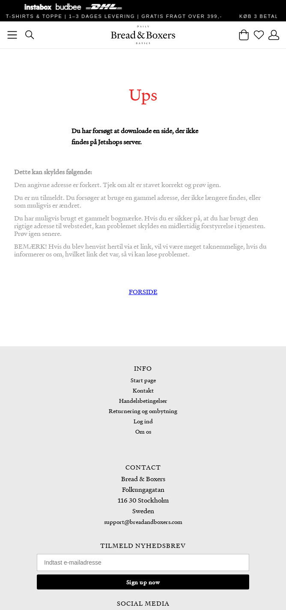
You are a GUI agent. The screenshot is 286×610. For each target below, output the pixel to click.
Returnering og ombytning (143, 411)
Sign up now (143, 582)
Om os (143, 431)
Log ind (143, 421)
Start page (143, 380)
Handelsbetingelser (143, 400)
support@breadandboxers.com (143, 522)
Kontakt (143, 390)
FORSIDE (143, 291)
